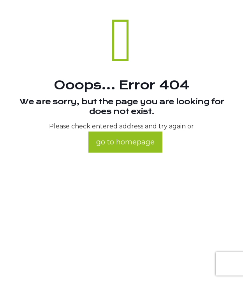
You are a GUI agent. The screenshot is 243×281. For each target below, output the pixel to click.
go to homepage (125, 142)
